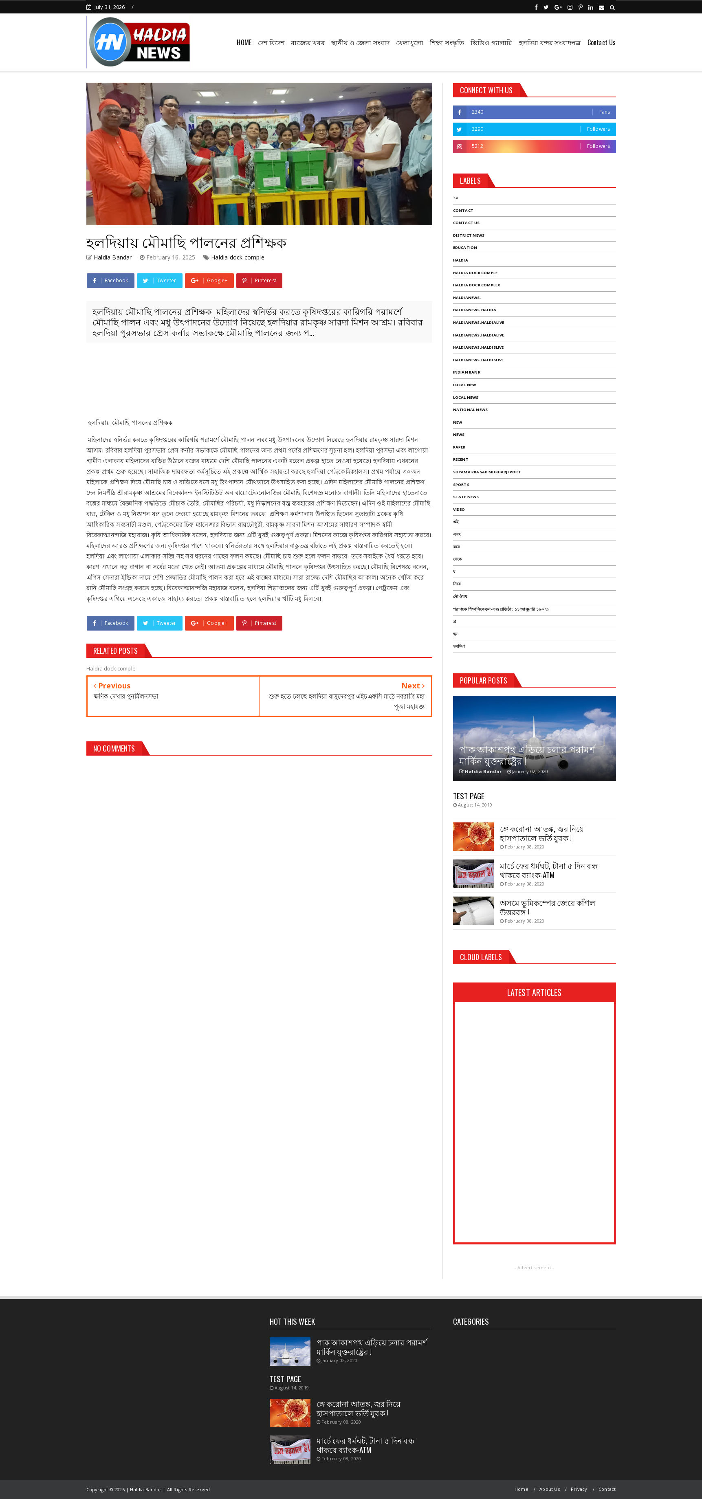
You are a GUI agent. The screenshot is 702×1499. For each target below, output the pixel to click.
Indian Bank (466, 372)
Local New (464, 384)
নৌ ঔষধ (460, 596)
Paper (459, 447)
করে (456, 546)
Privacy (579, 1489)
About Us (549, 1489)
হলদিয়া (459, 646)
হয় (455, 634)
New (457, 422)
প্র (454, 621)
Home (521, 1489)
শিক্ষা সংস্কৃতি (447, 42)
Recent (461, 459)
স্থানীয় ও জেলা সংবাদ (360, 42)
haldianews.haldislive (478, 347)
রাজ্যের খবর (307, 42)
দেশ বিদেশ (271, 42)
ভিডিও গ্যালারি (491, 42)
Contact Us (602, 42)
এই (455, 521)
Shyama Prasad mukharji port (487, 472)
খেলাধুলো (409, 42)
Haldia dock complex (476, 285)
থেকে (457, 559)
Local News (466, 397)
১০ (455, 197)
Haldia (460, 260)
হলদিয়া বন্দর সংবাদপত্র (550, 42)
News (459, 434)
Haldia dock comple (237, 257)
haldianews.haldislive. (479, 360)
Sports (461, 484)
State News (466, 496)
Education (465, 247)
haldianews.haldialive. (479, 335)
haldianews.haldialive (478, 322)
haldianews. (467, 297)
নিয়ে (457, 584)
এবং (456, 534)
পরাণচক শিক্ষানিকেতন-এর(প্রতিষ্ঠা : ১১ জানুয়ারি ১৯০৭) (501, 609)
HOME (244, 42)
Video (459, 509)
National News (470, 409)
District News (469, 235)
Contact (463, 210)
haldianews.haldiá (474, 309)
